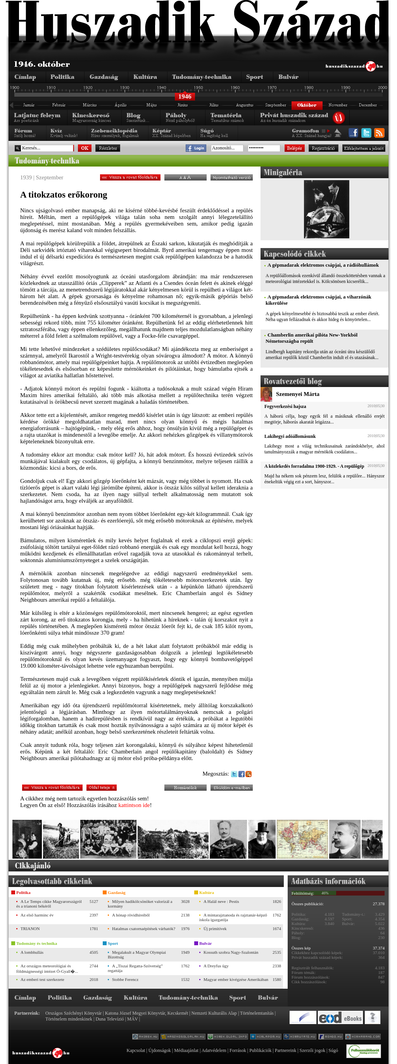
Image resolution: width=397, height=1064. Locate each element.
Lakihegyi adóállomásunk (290, 436)
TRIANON (30, 928)
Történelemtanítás (257, 1013)
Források (238, 1050)
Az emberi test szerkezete (42, 979)
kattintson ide (134, 805)
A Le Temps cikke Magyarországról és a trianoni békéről (49, 903)
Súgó (333, 1050)
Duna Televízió (109, 1019)
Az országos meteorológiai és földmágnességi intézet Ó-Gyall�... (47, 968)
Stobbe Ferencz (125, 979)
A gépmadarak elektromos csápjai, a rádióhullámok (323, 265)
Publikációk (260, 1050)
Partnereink (285, 1050)
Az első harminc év (37, 915)
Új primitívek (215, 928)
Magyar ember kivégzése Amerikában (236, 979)
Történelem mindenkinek (68, 1019)
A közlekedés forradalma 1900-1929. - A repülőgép (314, 466)
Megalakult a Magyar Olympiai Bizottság (137, 954)
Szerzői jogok (312, 1050)
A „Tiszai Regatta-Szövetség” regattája (135, 968)
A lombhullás (32, 952)
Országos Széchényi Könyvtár (73, 1013)
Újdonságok (159, 1050)
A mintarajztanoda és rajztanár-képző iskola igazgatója (233, 917)
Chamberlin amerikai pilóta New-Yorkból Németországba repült (311, 338)
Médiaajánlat (186, 1050)
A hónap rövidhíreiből (131, 915)
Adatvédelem (214, 1050)
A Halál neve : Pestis (221, 901)
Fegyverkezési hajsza (285, 406)
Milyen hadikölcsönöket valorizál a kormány (140, 903)
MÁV (132, 1019)
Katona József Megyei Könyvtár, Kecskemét (146, 1013)
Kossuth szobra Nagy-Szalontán (231, 952)
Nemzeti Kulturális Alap (214, 1013)
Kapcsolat (135, 1050)
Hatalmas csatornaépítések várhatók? (143, 928)
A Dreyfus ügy (216, 965)
